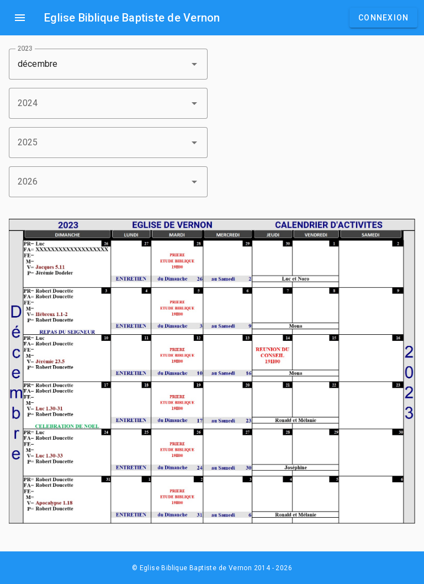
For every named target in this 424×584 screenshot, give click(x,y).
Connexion (383, 17)
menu (20, 17)
